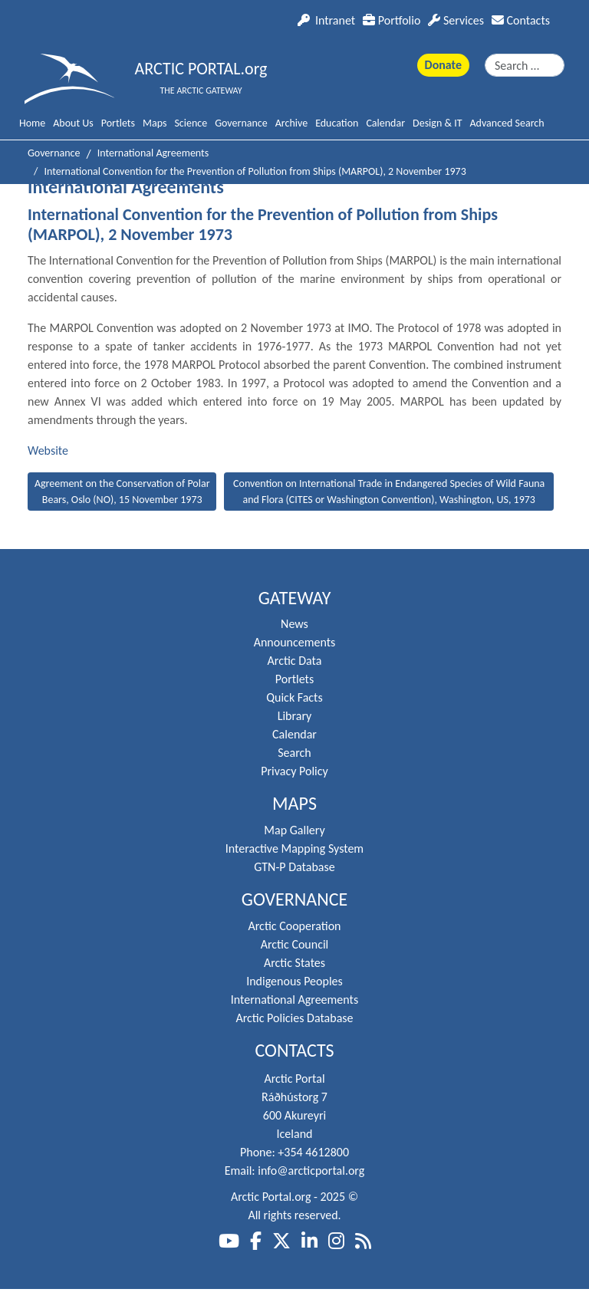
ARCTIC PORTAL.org (201, 68)
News (294, 624)
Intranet (326, 20)
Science (190, 123)
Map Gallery (294, 830)
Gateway (294, 598)
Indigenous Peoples (294, 981)
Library (295, 716)
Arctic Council (295, 944)
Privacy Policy (294, 771)
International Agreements (294, 999)
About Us (73, 123)
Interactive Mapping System (294, 848)
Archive (291, 123)
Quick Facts (294, 697)
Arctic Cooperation (294, 926)
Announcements (295, 642)
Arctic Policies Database (294, 1018)
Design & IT (437, 123)
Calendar (385, 123)
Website (48, 450)
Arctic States (294, 962)
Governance (241, 123)
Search (294, 752)
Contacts (521, 20)
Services (456, 20)
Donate (443, 65)
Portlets (118, 123)
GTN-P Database (294, 867)
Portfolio (391, 20)
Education (336, 123)
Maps (154, 123)
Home (32, 123)
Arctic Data (295, 660)
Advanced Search (507, 123)
